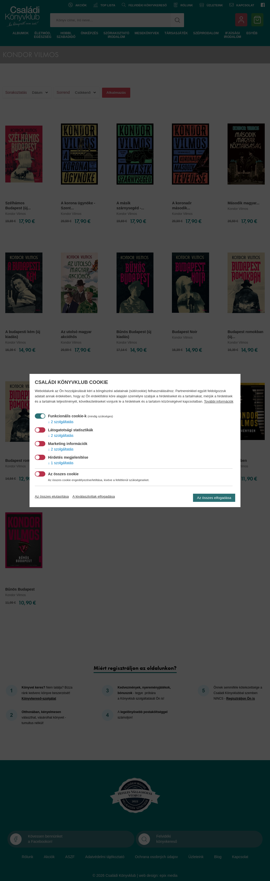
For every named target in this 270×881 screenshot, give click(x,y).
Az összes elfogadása (214, 498)
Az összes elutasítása (52, 496)
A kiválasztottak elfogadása (94, 496)
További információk (218, 401)
